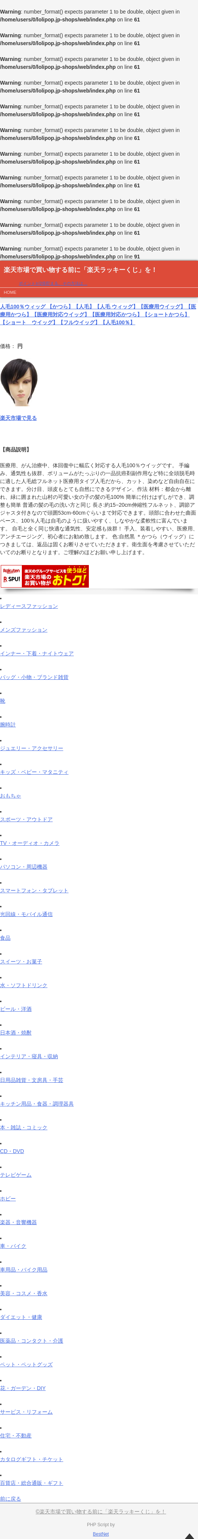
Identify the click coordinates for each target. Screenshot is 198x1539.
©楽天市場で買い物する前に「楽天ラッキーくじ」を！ (101, 1512)
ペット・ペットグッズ (26, 1364)
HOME (10, 292)
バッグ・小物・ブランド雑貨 (34, 677)
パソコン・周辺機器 (23, 867)
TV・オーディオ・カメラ (29, 843)
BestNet (101, 1534)
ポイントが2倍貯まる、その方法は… (53, 283)
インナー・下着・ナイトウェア (37, 653)
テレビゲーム (16, 1175)
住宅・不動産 (16, 1436)
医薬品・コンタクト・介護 (31, 1341)
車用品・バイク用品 (23, 1270)
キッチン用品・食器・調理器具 (37, 1104)
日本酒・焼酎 (16, 1033)
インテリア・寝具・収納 (29, 1056)
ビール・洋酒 (16, 1009)
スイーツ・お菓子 (21, 962)
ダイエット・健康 (21, 1317)
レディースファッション (29, 606)
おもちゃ (10, 796)
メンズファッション (23, 630)
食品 (5, 938)
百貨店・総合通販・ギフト (31, 1483)
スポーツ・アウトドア (26, 819)
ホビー (8, 1199)
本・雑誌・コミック (23, 1127)
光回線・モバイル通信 (26, 914)
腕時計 (8, 725)
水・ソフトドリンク (23, 985)
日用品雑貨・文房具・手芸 (31, 1080)
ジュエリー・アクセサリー (31, 748)
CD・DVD (12, 1151)
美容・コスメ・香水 (23, 1293)
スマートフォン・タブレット (34, 890)
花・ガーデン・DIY (23, 1388)
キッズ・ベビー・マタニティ (34, 772)
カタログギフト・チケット (31, 1459)
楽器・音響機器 (18, 1222)
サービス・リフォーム (26, 1412)
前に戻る (10, 1499)
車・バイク (13, 1246)
